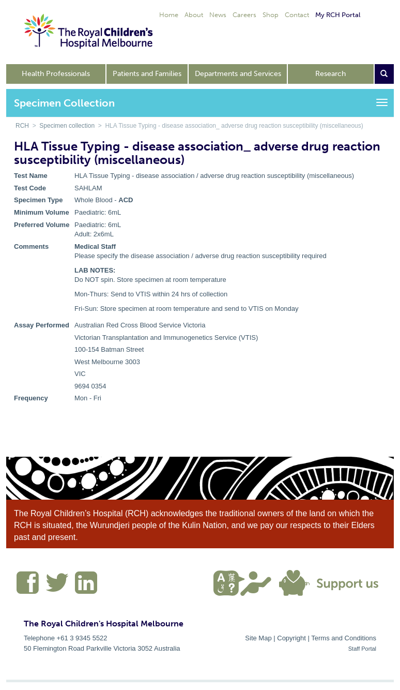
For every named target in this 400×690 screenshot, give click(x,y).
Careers (244, 15)
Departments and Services (238, 73)
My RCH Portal (337, 15)
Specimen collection (67, 125)
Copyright (291, 638)
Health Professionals (56, 73)
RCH (22, 125)
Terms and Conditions (343, 638)
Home (168, 15)
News (217, 15)
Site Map (258, 638)
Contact (297, 15)
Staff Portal (362, 649)
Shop (271, 15)
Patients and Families (147, 73)
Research (330, 73)
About (193, 15)
